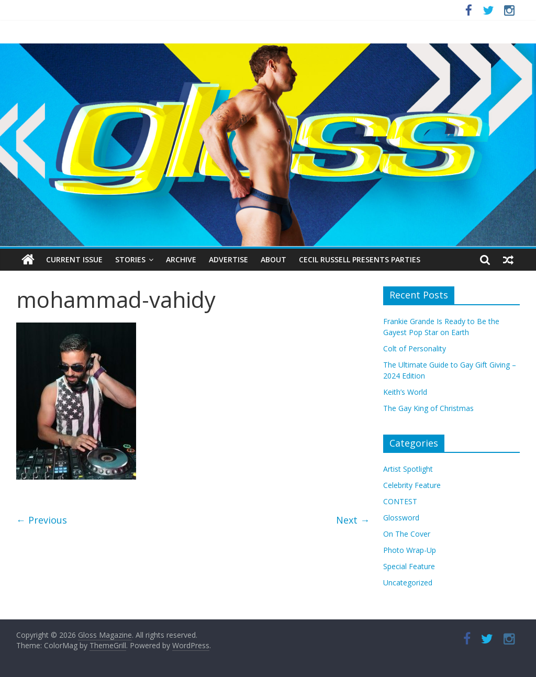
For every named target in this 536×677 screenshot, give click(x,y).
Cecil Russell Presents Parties (359, 259)
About (273, 259)
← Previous (41, 520)
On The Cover (406, 534)
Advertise (228, 259)
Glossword (401, 518)
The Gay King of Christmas (428, 408)
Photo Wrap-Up (409, 550)
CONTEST (400, 501)
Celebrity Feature (412, 485)
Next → (353, 520)
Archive (181, 259)
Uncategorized (407, 582)
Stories (130, 259)
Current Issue (74, 259)
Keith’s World (405, 392)
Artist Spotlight (408, 469)
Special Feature (409, 566)
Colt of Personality (414, 348)
